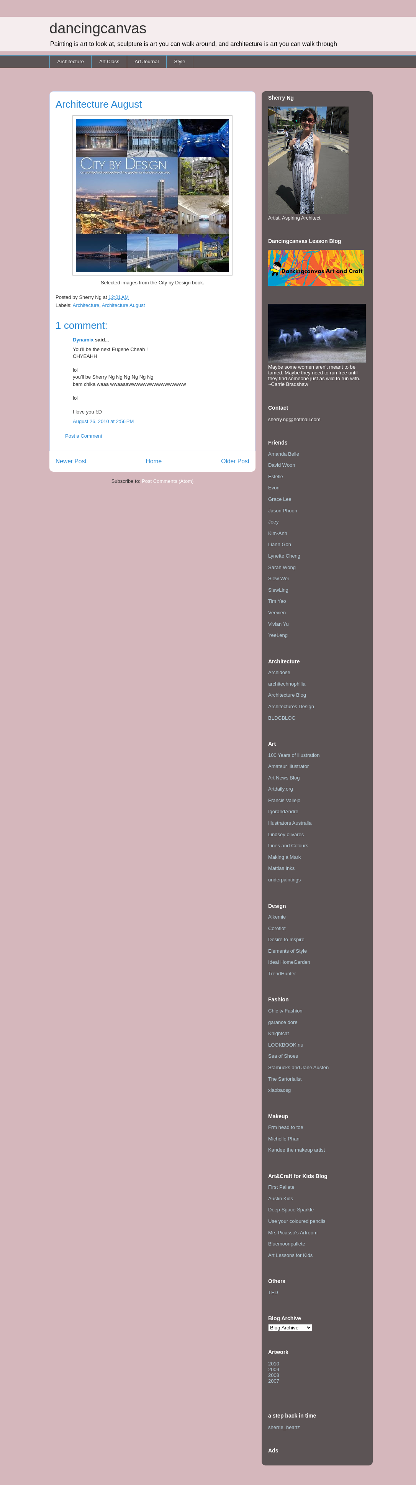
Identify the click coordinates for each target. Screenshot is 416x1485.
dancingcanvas (98, 28)
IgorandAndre (283, 811)
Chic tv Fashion (285, 1011)
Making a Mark (284, 857)
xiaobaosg (279, 1090)
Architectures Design (291, 706)
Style (179, 61)
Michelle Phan (284, 1139)
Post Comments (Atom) (167, 481)
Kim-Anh (277, 533)
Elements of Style (287, 951)
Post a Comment (83, 436)
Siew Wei (278, 578)
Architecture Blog (287, 695)
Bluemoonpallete (286, 1244)
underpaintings (284, 880)
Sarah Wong (282, 567)
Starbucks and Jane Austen (298, 1067)
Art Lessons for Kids (290, 1255)
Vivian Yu (278, 624)
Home (154, 461)
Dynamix (83, 340)
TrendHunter (282, 973)
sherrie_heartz (284, 1427)
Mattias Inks (281, 868)
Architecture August (123, 305)
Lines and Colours (288, 845)
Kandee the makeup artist (296, 1150)
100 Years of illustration (293, 755)
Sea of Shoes (283, 1056)
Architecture (70, 61)
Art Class (109, 61)
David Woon (281, 465)
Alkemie (277, 917)
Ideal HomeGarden (289, 962)
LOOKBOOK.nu (285, 1045)
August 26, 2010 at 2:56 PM (103, 421)
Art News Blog (284, 778)
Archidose (279, 672)
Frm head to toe (285, 1127)
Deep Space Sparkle (291, 1210)
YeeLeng (278, 635)
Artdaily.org (280, 789)
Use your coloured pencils (297, 1221)
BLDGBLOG (282, 718)
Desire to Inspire (286, 939)
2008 (273, 1375)
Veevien (277, 612)
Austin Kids (280, 1198)
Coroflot (277, 928)
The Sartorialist (284, 1079)
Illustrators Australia (289, 823)
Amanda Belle (283, 454)
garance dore (283, 1022)
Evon (274, 488)
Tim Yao (277, 601)
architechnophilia (287, 684)
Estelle (275, 476)
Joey (273, 522)
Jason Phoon (282, 511)
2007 (273, 1381)
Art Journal (147, 61)
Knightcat (278, 1033)
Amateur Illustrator (288, 766)
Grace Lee (280, 499)
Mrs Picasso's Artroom (293, 1233)
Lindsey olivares (286, 834)
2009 (273, 1369)
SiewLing (278, 590)
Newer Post (71, 461)
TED (273, 1292)
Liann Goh (279, 544)
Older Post (235, 461)
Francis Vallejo (284, 800)
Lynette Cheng (284, 556)
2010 (273, 1364)
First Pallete (281, 1187)
